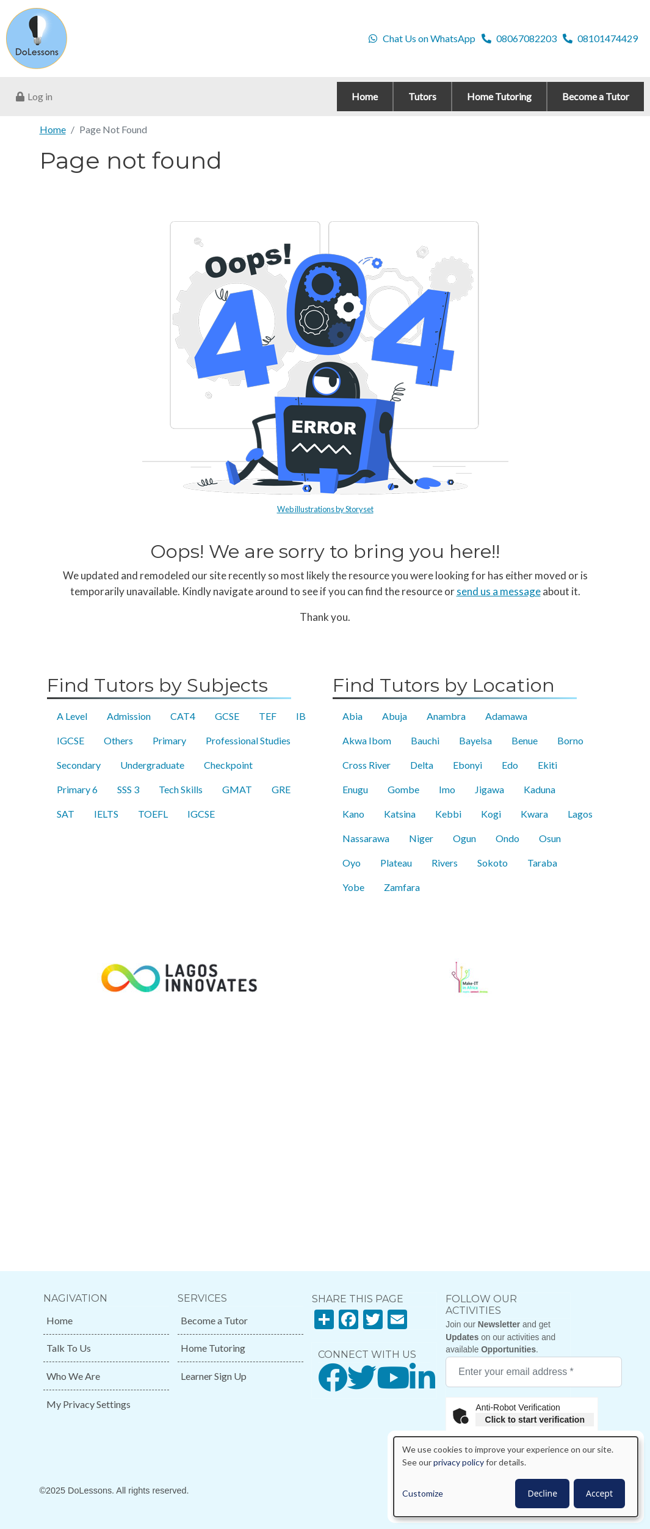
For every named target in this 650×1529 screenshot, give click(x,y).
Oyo (351, 862)
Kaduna (539, 789)
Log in (39, 96)
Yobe (353, 887)
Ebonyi (467, 765)
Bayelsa (475, 740)
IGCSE (70, 740)
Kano (353, 814)
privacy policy (458, 1462)
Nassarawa (365, 838)
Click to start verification (535, 1420)
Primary (169, 740)
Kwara (534, 814)
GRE (281, 789)
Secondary (79, 765)
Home (53, 129)
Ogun (464, 838)
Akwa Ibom (366, 740)
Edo (510, 765)
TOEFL (153, 814)
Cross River (366, 765)
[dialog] (516, 1477)
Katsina (400, 814)
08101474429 (607, 38)
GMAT (237, 789)
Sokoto (492, 862)
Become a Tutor (214, 1320)
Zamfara (402, 887)
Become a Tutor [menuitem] (595, 96)
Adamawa (506, 716)
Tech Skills (181, 789)
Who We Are (73, 1376)
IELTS (106, 814)
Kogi (491, 814)
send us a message (499, 591)
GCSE (227, 716)
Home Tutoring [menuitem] (499, 96)
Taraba (542, 862)
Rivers (445, 862)
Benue (524, 740)
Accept (599, 1493)
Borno (570, 740)
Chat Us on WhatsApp (429, 38)
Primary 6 (77, 789)
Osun (550, 838)
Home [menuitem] (365, 96)
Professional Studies (248, 740)
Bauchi (425, 740)
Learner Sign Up (214, 1376)
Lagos (580, 814)
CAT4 (182, 716)
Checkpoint (228, 765)
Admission (129, 716)
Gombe (403, 789)
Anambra (446, 716)
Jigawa (489, 789)
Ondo (507, 838)
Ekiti (547, 765)
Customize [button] (422, 1493)
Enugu (355, 789)
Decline (542, 1493)
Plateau (396, 862)
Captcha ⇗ (568, 1433)
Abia (352, 716)
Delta (421, 765)
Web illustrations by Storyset (325, 509)
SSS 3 (128, 789)
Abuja (394, 716)
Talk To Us (68, 1348)
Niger (421, 838)
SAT (65, 814)
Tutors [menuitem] (422, 96)
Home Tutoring (213, 1348)
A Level (72, 716)
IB (301, 716)
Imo (447, 789)
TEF (267, 716)
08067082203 (526, 38)
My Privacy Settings (88, 1404)
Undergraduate (152, 765)
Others (118, 740)
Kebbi (448, 814)
